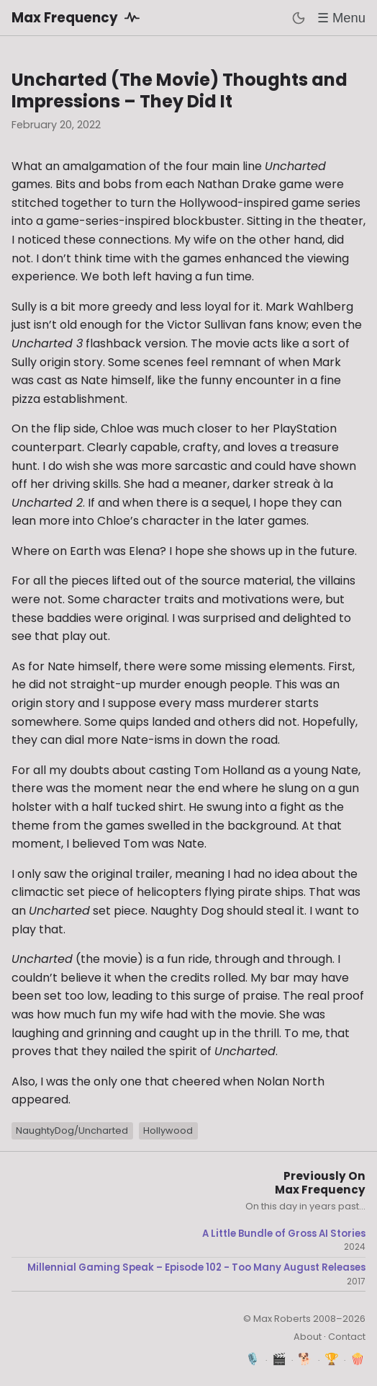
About (308, 1337)
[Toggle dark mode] (299, 18)
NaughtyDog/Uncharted (72, 1130)
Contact (346, 1337)
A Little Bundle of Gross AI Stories (283, 1233)
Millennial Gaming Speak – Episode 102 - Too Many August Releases (196, 1267)
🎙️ (252, 1359)
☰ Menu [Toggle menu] (341, 17)
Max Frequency (78, 17)
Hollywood (168, 1130)
